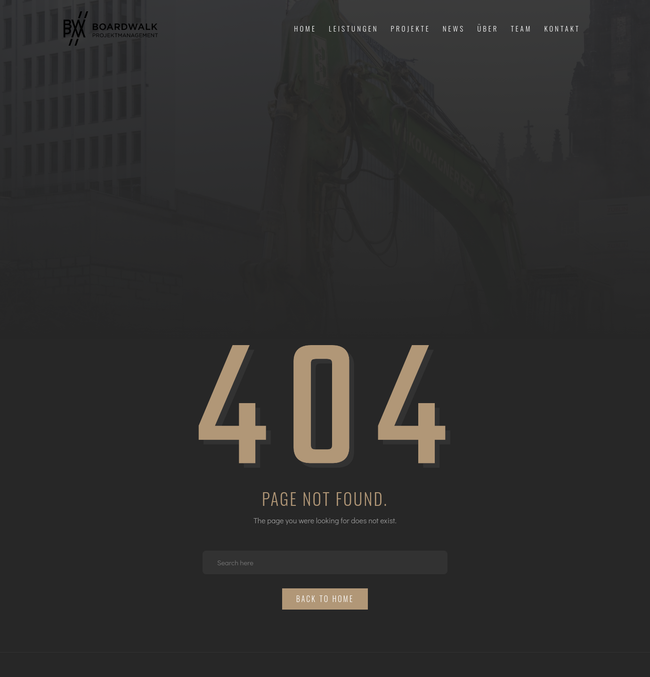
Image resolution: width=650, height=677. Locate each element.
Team (521, 28)
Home (305, 28)
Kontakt (562, 28)
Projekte (411, 28)
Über (487, 28)
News (454, 28)
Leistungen (354, 28)
